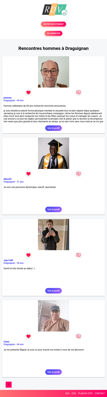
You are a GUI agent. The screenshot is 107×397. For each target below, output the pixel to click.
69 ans (20, 100)
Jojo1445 (8, 260)
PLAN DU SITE (85, 393)
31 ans (20, 181)
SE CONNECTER (53, 33)
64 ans (20, 344)
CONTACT (100, 393)
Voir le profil (53, 128)
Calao (6, 341)
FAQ (67, 393)
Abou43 (7, 179)
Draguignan (9, 100)
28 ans (20, 263)
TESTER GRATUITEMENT (53, 24)
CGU (74, 393)
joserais (7, 97)
